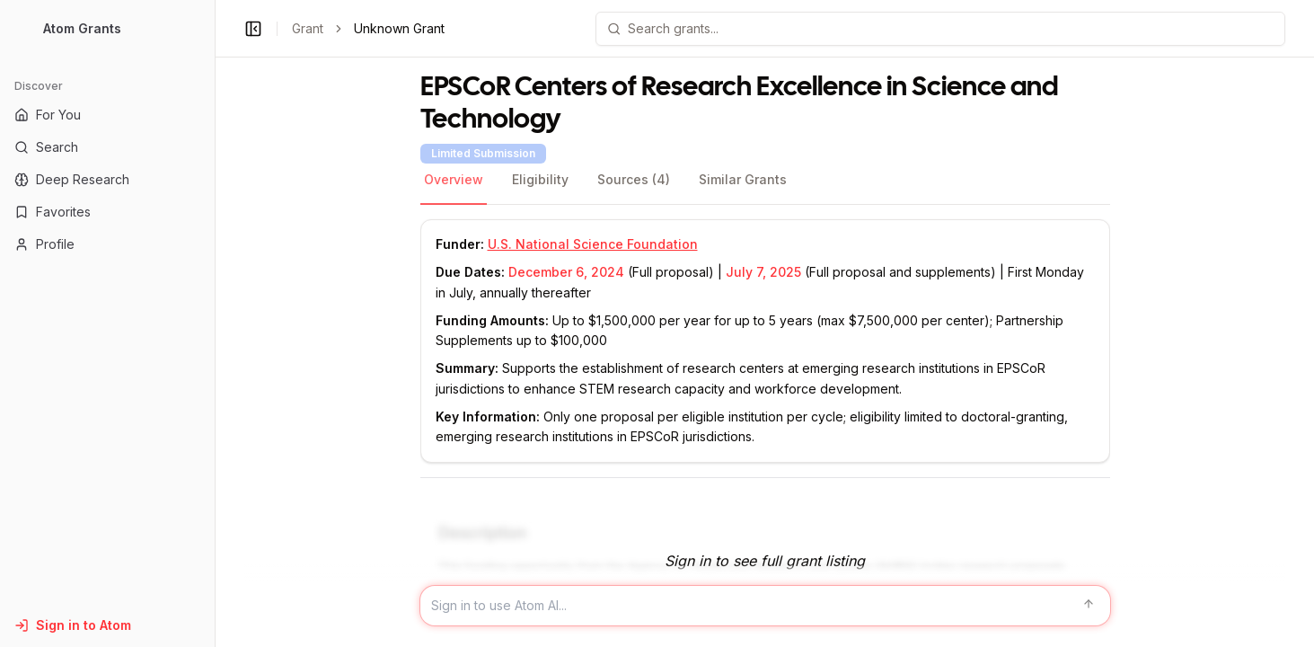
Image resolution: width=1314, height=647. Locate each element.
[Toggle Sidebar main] (214, 323)
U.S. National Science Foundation (593, 244)
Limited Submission (483, 153)
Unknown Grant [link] (399, 28)
